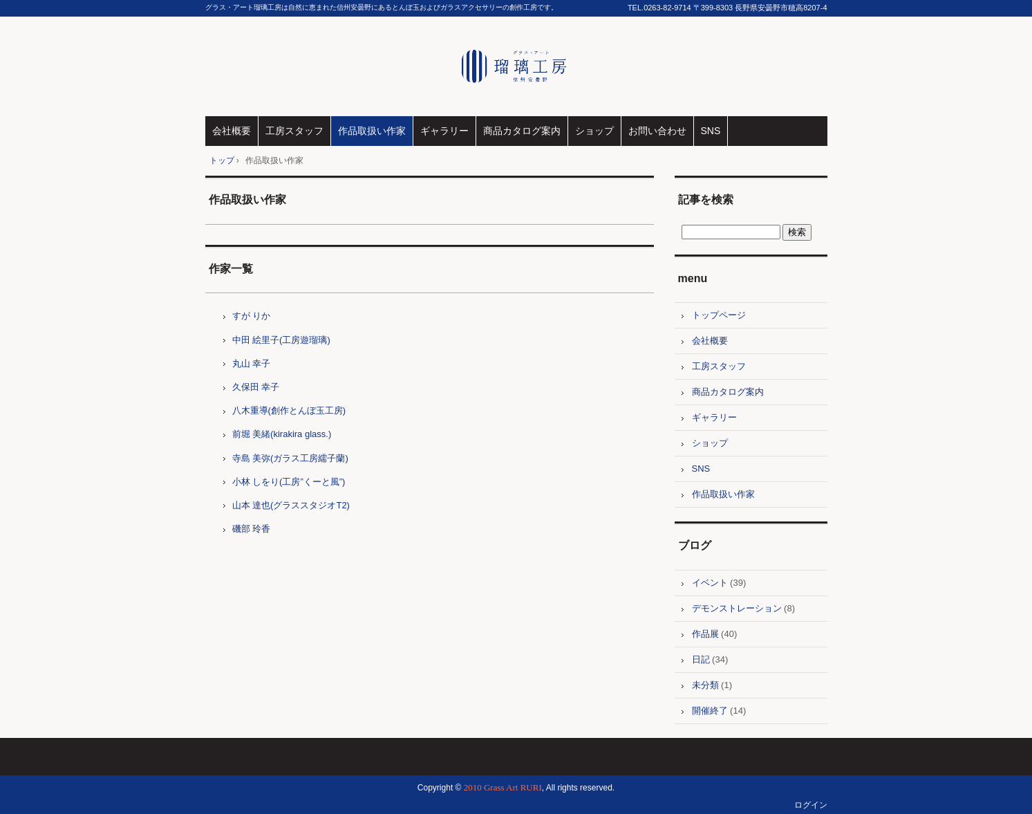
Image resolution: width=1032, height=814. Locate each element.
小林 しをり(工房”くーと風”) (289, 482)
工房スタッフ (294, 130)
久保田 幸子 (256, 387)
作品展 (705, 634)
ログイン (810, 805)
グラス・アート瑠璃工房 (516, 66)
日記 (701, 659)
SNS (711, 130)
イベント (710, 582)
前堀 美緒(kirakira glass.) (282, 434)
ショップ (594, 130)
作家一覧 (231, 269)
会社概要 (231, 130)
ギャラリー (444, 130)
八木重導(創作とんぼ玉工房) (289, 410)
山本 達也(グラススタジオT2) (291, 505)
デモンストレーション (737, 608)
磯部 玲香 (251, 529)
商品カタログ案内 (522, 130)
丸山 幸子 (251, 363)
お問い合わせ (657, 130)
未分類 (705, 685)
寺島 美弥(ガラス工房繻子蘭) (290, 458)
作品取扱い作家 (372, 130)
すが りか (251, 316)
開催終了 (710, 710)
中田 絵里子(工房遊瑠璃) (281, 340)
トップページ (719, 315)
